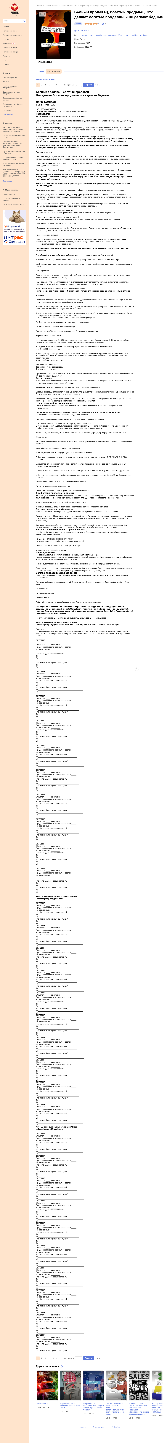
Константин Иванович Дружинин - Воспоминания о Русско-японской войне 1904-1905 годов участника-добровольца (14, 173)
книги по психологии (52, 6)
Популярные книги (10, 31)
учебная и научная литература (10, 87)
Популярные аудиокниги (12, 35)
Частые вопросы (9, 194)
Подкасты (6, 56)
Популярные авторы (10, 52)
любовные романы (10, 77)
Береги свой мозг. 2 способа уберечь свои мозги (70, 1406)
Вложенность (42, 1404)
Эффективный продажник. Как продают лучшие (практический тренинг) (93, 1407)
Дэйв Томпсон (67, 6)
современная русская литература (11, 93)
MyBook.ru (116, 1427)
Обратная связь (11, 190)
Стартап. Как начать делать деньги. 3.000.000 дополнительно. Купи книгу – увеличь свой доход (115, 1409)
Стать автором (98, 1427)
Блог (4, 60)
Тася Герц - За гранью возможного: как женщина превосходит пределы (13, 129)
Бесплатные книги (10, 48)
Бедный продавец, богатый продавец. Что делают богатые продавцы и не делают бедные (109, 6)
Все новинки (7, 181)
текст (78, 24)
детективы (7, 110)
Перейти (88, 85)
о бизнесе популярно (107, 35)
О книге (41, 71)
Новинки (6, 27)
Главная (39, 6)
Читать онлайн (53, 71)
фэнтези (6, 82)
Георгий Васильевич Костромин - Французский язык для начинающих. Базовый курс (12, 144)
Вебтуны (6, 39)
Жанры (7, 73)
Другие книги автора (47, 1366)
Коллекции (7, 43)
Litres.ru (83, 1427)
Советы (6, 64)
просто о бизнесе (142, 35)
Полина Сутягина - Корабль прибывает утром (13, 158)
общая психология (125, 35)
